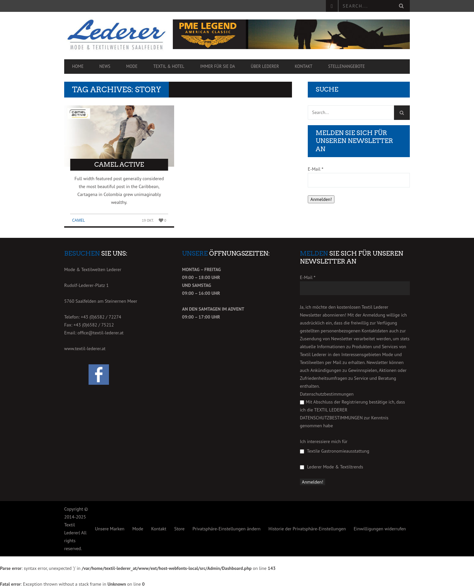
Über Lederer (265, 66)
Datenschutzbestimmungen (327, 394)
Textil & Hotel (168, 66)
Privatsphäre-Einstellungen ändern (227, 529)
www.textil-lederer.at (85, 348)
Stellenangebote (346, 66)
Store (179, 529)
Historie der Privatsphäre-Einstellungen (307, 529)
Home (78, 66)
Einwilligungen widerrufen (380, 529)
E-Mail (315, 169)
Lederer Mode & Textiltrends (331, 467)
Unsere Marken (109, 529)
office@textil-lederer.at (100, 333)
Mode (132, 66)
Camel (78, 220)
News (104, 66)
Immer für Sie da (217, 66)
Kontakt (304, 66)
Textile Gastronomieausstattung (334, 451)
